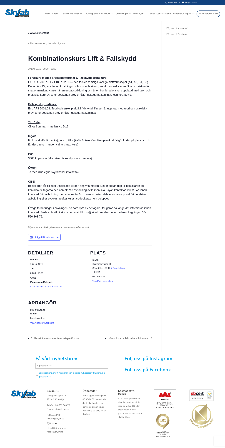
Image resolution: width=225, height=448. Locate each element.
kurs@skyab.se (93, 212)
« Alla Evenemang (38, 33)
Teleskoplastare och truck (97, 14)
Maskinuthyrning (55, 431)
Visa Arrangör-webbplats (42, 323)
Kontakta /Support (182, 14)
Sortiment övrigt (71, 14)
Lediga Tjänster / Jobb (160, 14)
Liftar (55, 14)
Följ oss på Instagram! (177, 28)
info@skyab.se (62, 409)
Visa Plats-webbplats (102, 281)
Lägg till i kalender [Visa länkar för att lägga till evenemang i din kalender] (45, 237)
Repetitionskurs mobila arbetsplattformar (56, 338)
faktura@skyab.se (55, 418)
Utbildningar (122, 14)
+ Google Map (118, 268)
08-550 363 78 (173, 2)
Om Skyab (138, 14)
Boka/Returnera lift (208, 13)
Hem (47, 14)
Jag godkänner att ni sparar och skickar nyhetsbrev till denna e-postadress (72, 374)
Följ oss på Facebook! (176, 34)
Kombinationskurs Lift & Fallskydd (46, 286)
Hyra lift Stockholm (56, 428)
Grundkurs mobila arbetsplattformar (129, 338)
